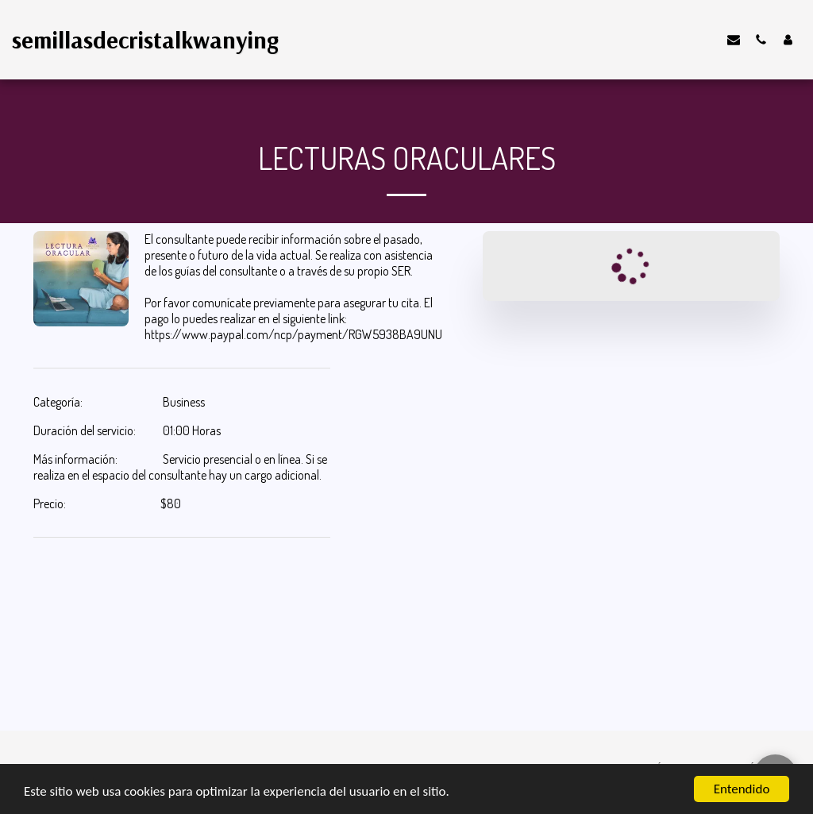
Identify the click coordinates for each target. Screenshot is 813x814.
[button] (733, 39)
